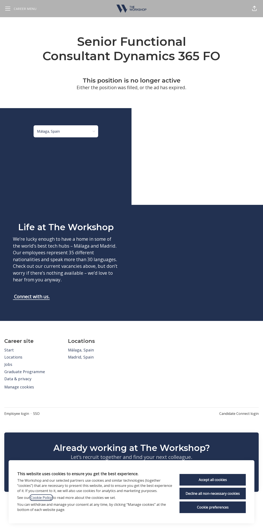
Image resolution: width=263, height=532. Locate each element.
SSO (36, 413)
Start (9, 350)
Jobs (8, 364)
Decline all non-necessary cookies (213, 493)
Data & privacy (17, 378)
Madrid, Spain (81, 357)
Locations (13, 357)
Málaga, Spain (81, 350)
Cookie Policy (41, 497)
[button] (254, 9)
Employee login (16, 413)
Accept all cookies (213, 479)
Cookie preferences (213, 507)
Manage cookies (19, 386)
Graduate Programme (24, 371)
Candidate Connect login (239, 413)
